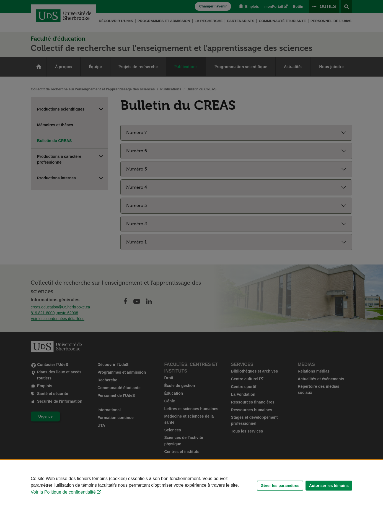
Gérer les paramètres (280, 485)
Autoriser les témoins (329, 485)
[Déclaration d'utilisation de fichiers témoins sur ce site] (191, 485)
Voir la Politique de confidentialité (63, 492)
